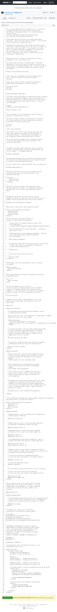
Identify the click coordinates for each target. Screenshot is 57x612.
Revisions (12, 18)
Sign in (45, 2)
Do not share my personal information (28, 606)
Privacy (15, 604)
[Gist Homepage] (7, 2)
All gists (30, 2)
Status (24, 604)
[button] (45, 18)
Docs (33, 604)
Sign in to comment (48, 597)
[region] (28, 310)
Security (19, 604)
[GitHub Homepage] (24, 608)
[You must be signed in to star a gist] (45, 12)
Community (28, 604)
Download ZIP (52, 18)
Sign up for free (7, 597)
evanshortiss (8, 13)
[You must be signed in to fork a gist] (52, 12)
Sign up (51, 2)
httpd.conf (18, 13)
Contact (37, 604)
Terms (11, 604)
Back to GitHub (37, 2)
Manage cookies (43, 604)
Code (4, 18)
